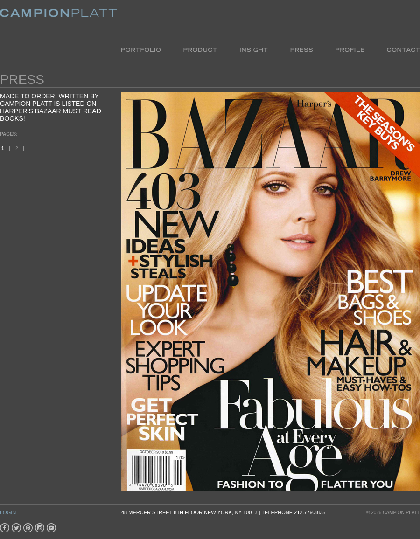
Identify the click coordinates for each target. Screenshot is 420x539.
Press (301, 49)
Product (200, 49)
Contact (398, 49)
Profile (350, 49)
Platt (58, 20)
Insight (253, 49)
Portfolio (146, 49)
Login (8, 512)
